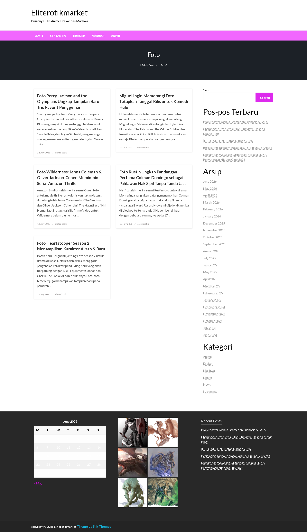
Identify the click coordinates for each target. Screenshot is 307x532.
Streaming (58, 35)
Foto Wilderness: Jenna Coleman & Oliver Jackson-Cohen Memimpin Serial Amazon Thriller (69, 177)
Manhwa (98, 35)
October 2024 (212, 321)
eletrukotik (61, 152)
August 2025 (211, 251)
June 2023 (210, 334)
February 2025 (213, 293)
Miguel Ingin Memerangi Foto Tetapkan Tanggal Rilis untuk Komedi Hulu (153, 101)
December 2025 (214, 223)
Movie (38, 35)
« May (38, 483)
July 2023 (209, 328)
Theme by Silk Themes (94, 526)
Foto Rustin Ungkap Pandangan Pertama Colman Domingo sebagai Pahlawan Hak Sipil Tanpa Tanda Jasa (153, 177)
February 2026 (213, 209)
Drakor (79, 35)
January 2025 (212, 300)
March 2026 (211, 202)
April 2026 (210, 195)
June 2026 (210, 181)
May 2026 (210, 188)
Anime (115, 35)
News (207, 384)
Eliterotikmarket (59, 12)
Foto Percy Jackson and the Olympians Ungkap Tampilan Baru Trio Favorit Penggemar (68, 101)
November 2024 (214, 314)
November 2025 (214, 230)
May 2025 (210, 272)
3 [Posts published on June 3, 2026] (57, 439)
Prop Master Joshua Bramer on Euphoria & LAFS (235, 122)
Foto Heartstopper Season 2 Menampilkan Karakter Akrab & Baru (71, 246)
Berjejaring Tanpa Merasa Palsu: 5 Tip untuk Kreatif (237, 147)
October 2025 (212, 237)
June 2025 (210, 265)
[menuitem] (39, 36)
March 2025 (211, 286)
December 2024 (214, 307)
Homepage (147, 64)
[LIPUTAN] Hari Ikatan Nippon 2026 (228, 140)
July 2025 (209, 258)
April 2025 (210, 279)
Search (207, 90)
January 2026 (212, 216)
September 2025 (214, 244)
